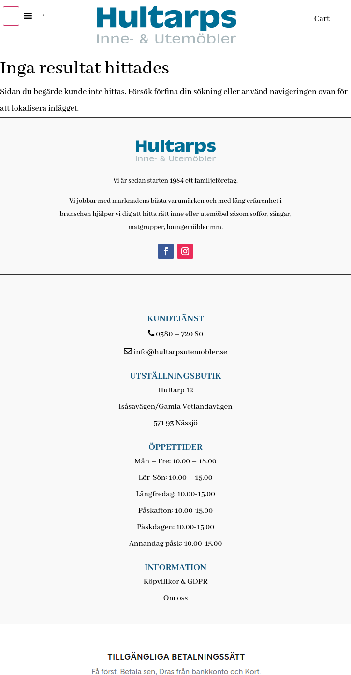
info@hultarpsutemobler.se (180, 352)
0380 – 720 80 (179, 334)
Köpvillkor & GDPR (176, 582)
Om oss (175, 598)
